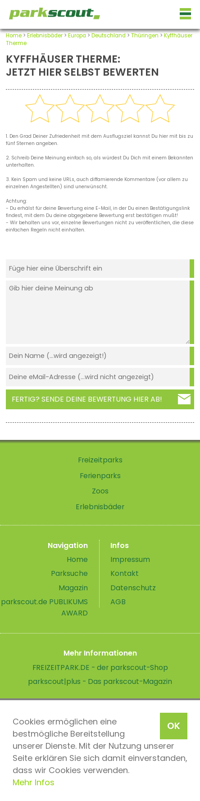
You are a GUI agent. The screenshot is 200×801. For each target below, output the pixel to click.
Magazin (73, 588)
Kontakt (124, 573)
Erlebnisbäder (45, 35)
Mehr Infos (34, 782)
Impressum (130, 559)
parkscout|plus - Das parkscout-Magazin (100, 681)
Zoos (100, 491)
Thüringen (145, 35)
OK (173, 726)
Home (14, 35)
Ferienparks (100, 476)
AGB (118, 602)
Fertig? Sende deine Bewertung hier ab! (87, 399)
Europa (77, 35)
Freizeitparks (100, 460)
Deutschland (108, 35)
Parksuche (69, 573)
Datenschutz (133, 588)
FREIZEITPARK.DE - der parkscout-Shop (100, 667)
